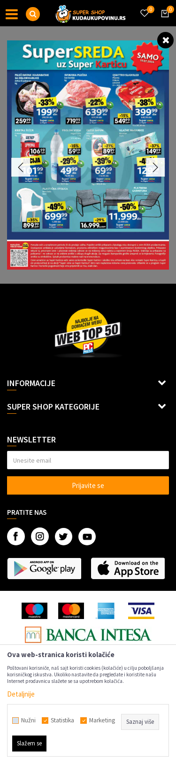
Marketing (102, 720)
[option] (88, 155)
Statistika (62, 720)
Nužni (28, 720)
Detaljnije (21, 694)
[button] (33, 14)
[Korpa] (163, 22)
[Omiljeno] (144, 7)
